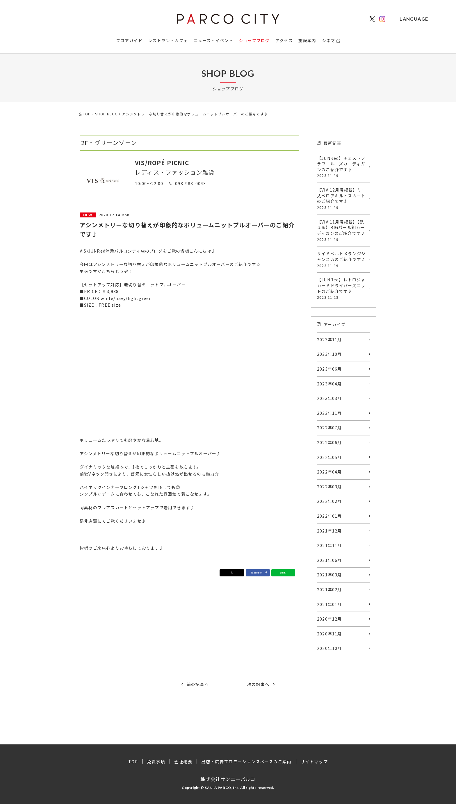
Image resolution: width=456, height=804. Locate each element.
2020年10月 (329, 648)
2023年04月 (329, 384)
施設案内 (307, 40)
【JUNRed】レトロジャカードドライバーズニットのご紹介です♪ (342, 288)
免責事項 (156, 761)
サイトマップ (314, 761)
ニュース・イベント (213, 40)
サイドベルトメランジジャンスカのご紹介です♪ (342, 259)
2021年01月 (329, 604)
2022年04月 (329, 472)
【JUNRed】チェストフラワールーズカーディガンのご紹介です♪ (342, 166)
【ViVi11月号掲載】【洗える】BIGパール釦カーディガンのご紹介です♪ (342, 230)
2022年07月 (329, 427)
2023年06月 (329, 369)
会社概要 (183, 761)
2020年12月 (329, 619)
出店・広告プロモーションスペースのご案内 (246, 761)
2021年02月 (329, 589)
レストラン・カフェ (168, 40)
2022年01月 (329, 516)
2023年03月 (329, 398)
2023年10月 (329, 354)
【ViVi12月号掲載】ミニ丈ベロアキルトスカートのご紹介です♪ (342, 198)
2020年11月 (329, 634)
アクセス (284, 40)
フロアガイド (129, 40)
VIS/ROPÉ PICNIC (162, 162)
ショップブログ (254, 40)
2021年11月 (329, 545)
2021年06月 (329, 560)
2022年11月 (329, 413)
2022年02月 (329, 501)
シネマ (328, 40)
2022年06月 (329, 442)
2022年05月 (329, 457)
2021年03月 (329, 575)
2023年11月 (329, 339)
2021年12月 (329, 531)
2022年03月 (329, 486)
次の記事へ (258, 684)
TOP (133, 761)
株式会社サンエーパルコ (227, 779)
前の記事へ (198, 684)
